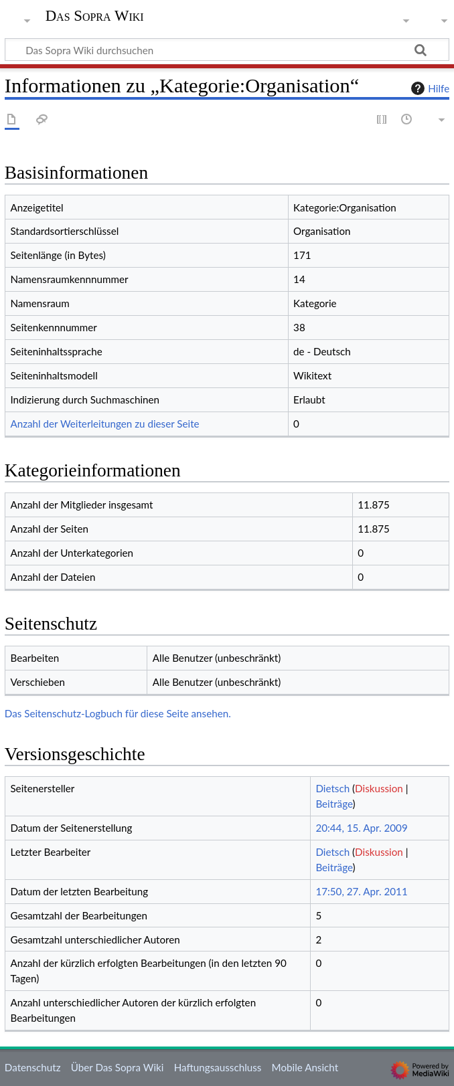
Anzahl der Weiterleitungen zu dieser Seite (104, 424)
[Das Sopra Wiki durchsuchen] (227, 49)
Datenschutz (33, 1067)
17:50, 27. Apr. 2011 (361, 891)
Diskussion (379, 788)
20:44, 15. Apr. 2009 (361, 828)
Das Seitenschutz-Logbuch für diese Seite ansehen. (118, 713)
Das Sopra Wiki (95, 16)
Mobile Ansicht (305, 1067)
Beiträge (333, 804)
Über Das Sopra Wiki (117, 1067)
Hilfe (428, 88)
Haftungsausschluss (218, 1067)
